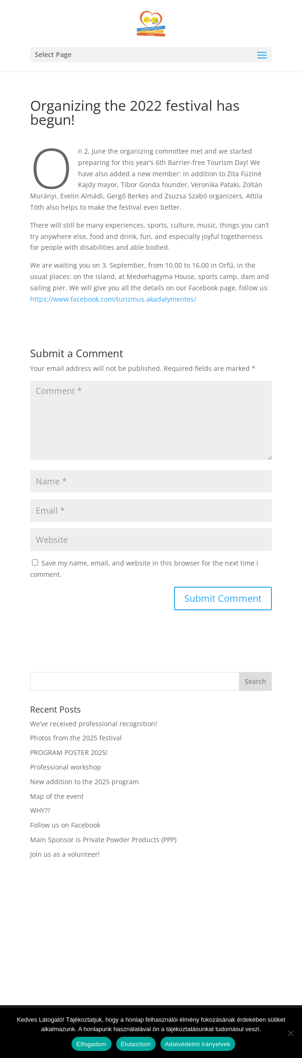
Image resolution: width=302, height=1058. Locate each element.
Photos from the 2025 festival (76, 737)
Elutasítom (136, 1044)
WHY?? (40, 810)
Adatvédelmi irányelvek (197, 1044)
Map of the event (57, 796)
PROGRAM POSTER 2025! (69, 752)
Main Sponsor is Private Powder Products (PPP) (103, 839)
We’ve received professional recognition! (93, 723)
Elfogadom (91, 1044)
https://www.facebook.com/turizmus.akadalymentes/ (113, 299)
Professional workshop (65, 767)
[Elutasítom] (290, 1033)
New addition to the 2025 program (84, 781)
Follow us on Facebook (65, 824)
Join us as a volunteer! (65, 854)
